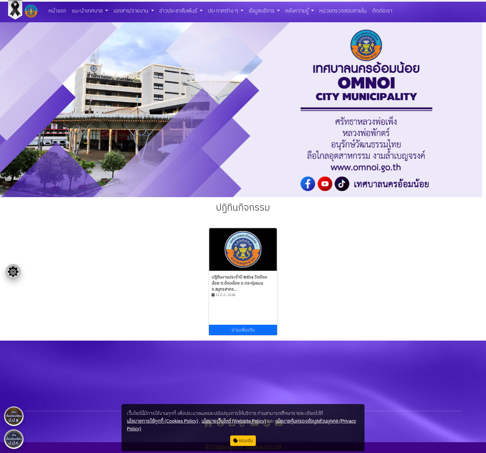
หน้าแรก (57, 11)
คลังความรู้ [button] (297, 11)
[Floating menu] (13, 271)
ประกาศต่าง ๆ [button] (223, 11)
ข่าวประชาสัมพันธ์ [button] (178, 11)
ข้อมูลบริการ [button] (262, 11)
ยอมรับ (243, 441)
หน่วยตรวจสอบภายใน (343, 11)
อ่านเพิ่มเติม (243, 330)
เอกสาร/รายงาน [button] (131, 11)
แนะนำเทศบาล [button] (88, 11)
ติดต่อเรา (382, 11)
